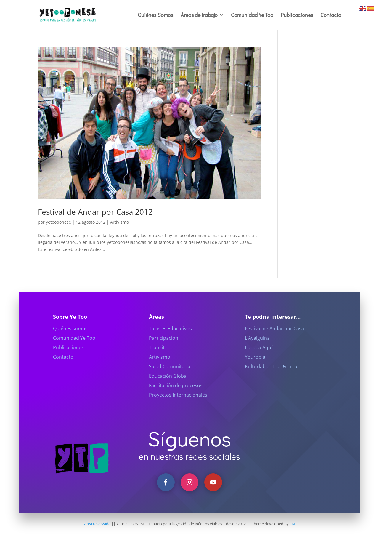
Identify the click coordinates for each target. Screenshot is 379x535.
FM (292, 523)
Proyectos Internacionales (178, 403)
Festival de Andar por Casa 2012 (95, 211)
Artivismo (119, 222)
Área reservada (97, 523)
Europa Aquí (258, 355)
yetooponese (58, 222)
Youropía (255, 365)
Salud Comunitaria (169, 374)
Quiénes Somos (155, 15)
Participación (163, 346)
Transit (157, 355)
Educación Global (168, 384)
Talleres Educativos (170, 336)
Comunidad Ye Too (252, 15)
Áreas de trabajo (199, 15)
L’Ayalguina (257, 346)
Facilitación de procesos (176, 393)
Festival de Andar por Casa (274, 336)
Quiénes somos (70, 336)
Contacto (330, 15)
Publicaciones (297, 15)
